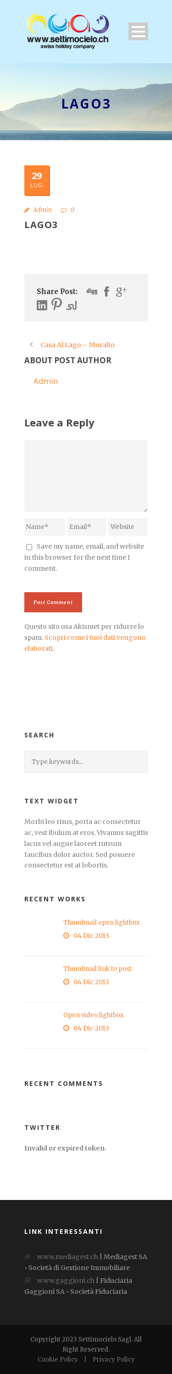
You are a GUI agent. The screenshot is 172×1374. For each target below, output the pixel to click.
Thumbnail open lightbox (101, 923)
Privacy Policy (114, 1359)
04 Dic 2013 (91, 936)
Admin (42, 210)
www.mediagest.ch (67, 1257)
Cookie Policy (58, 1359)
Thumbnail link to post (97, 969)
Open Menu (138, 31)
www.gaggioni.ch (65, 1280)
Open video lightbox (93, 1015)
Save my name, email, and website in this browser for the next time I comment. (84, 557)
